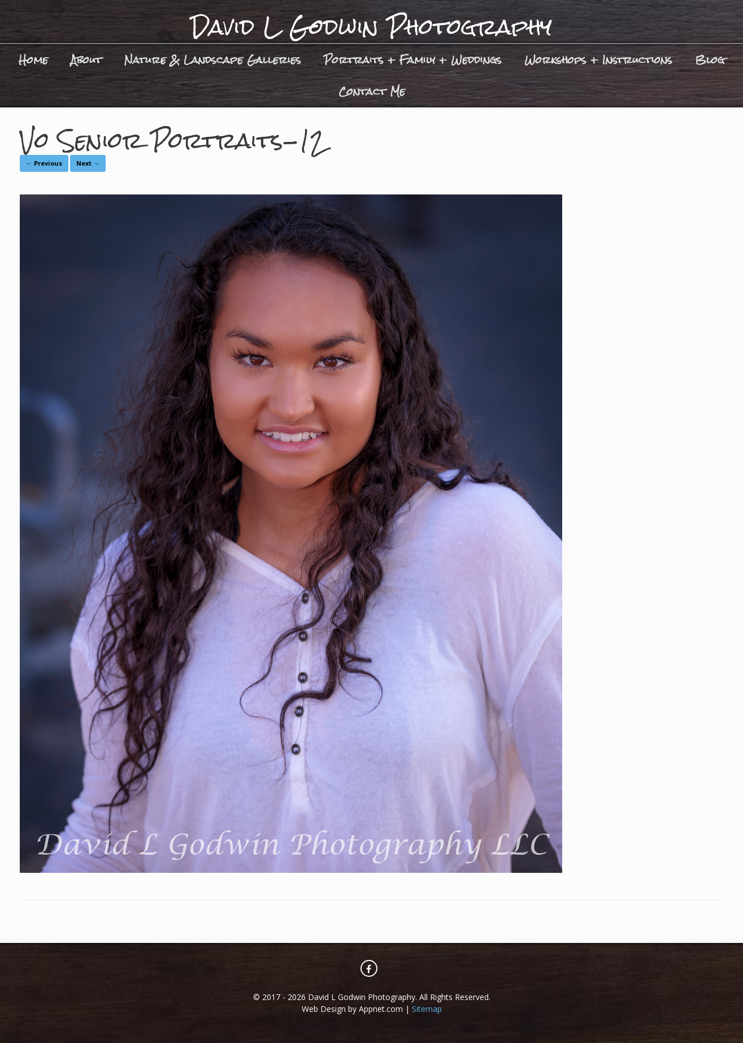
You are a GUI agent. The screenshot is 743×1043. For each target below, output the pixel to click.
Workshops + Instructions (598, 59)
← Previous (44, 163)
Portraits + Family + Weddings (413, 59)
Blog (709, 59)
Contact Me (371, 91)
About (86, 59)
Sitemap (427, 1008)
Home (33, 59)
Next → (87, 163)
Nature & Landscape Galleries (212, 59)
